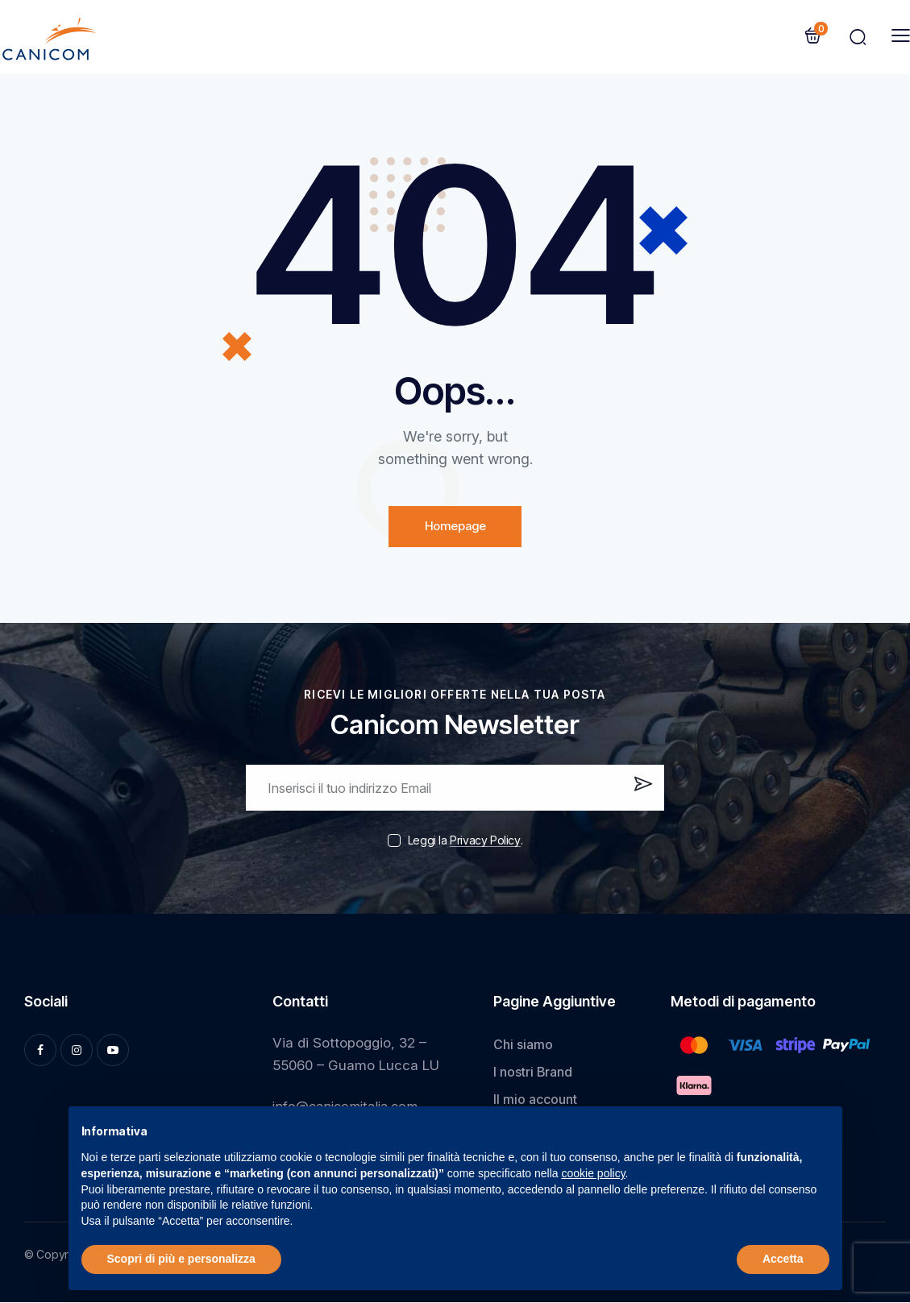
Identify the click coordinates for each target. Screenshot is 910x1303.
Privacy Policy (485, 841)
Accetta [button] (783, 1258)
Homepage (455, 526)
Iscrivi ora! (641, 793)
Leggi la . (465, 840)
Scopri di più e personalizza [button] (181, 1258)
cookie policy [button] (593, 1173)
